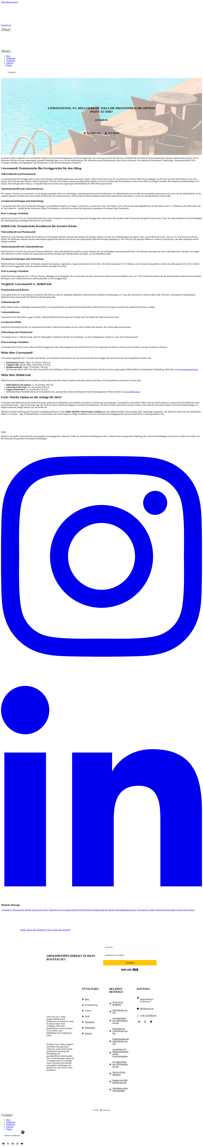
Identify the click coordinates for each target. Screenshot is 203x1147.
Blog (8, 56)
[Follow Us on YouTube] (151, 1021)
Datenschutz (90, 1028)
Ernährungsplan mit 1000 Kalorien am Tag (120, 1041)
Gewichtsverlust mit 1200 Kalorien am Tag (120, 1020)
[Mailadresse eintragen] (130, 955)
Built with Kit (130, 969)
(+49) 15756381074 (148, 1015)
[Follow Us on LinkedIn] (139, 1021)
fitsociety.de (6, 25)
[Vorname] (130, 947)
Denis (116, 133)
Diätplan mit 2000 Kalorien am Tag (119, 1081)
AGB (87, 1016)
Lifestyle (10, 63)
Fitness (9, 65)
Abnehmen (10, 58)
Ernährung (10, 61)
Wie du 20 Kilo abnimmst (118, 1073)
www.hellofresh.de (132, 392)
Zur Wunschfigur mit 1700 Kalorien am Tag (120, 1064)
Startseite (12, 72)
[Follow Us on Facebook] (3, 1143)
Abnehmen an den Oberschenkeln (119, 1089)
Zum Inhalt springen (9, 2)
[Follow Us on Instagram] (145, 1021)
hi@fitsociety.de (147, 1008)
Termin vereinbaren (12, 1135)
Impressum (89, 1022)
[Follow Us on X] (8, 1143)
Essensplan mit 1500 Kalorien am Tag (119, 1030)
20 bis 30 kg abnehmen (117, 1003)
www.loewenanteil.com (188, 369)
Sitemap (88, 1033)
